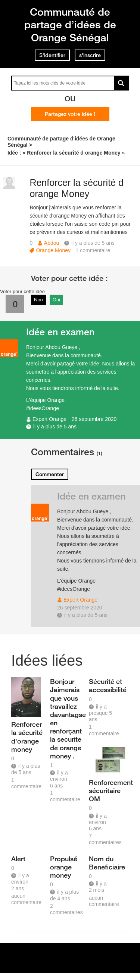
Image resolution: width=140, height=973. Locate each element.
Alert (18, 859)
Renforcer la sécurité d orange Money (76, 188)
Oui (56, 299)
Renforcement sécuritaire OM (105, 790)
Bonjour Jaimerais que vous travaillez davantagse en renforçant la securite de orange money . (67, 718)
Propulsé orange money (63, 867)
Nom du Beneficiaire (105, 863)
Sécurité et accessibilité (105, 685)
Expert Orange (49, 419)
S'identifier (52, 55)
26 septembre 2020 (94, 419)
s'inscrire (90, 55)
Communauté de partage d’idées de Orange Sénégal (70, 24)
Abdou (51, 243)
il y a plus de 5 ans (55, 427)
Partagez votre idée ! (70, 114)
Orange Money (53, 250)
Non (38, 299)
